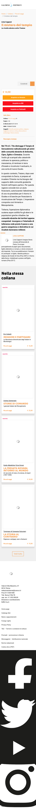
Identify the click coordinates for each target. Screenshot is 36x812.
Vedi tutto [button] (18, 554)
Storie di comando (15, 403)
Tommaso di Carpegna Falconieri (14, 531)
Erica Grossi (20, 465)
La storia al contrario (11, 535)
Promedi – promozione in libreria (12, 635)
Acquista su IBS (18, 103)
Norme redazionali (7, 643)
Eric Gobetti (7, 334)
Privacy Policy (6, 625)
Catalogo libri (5, 613)
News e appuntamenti (8, 617)
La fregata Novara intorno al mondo (15, 469)
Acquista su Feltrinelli (18, 109)
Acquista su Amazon (18, 97)
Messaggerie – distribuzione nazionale (14, 639)
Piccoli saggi (19, 14)
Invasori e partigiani (16, 337)
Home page (5, 609)
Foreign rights (6, 621)
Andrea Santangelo (9, 401)
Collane (10, 14)
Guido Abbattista (9, 465)
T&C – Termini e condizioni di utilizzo (14, 629)
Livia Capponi (6, 22)
